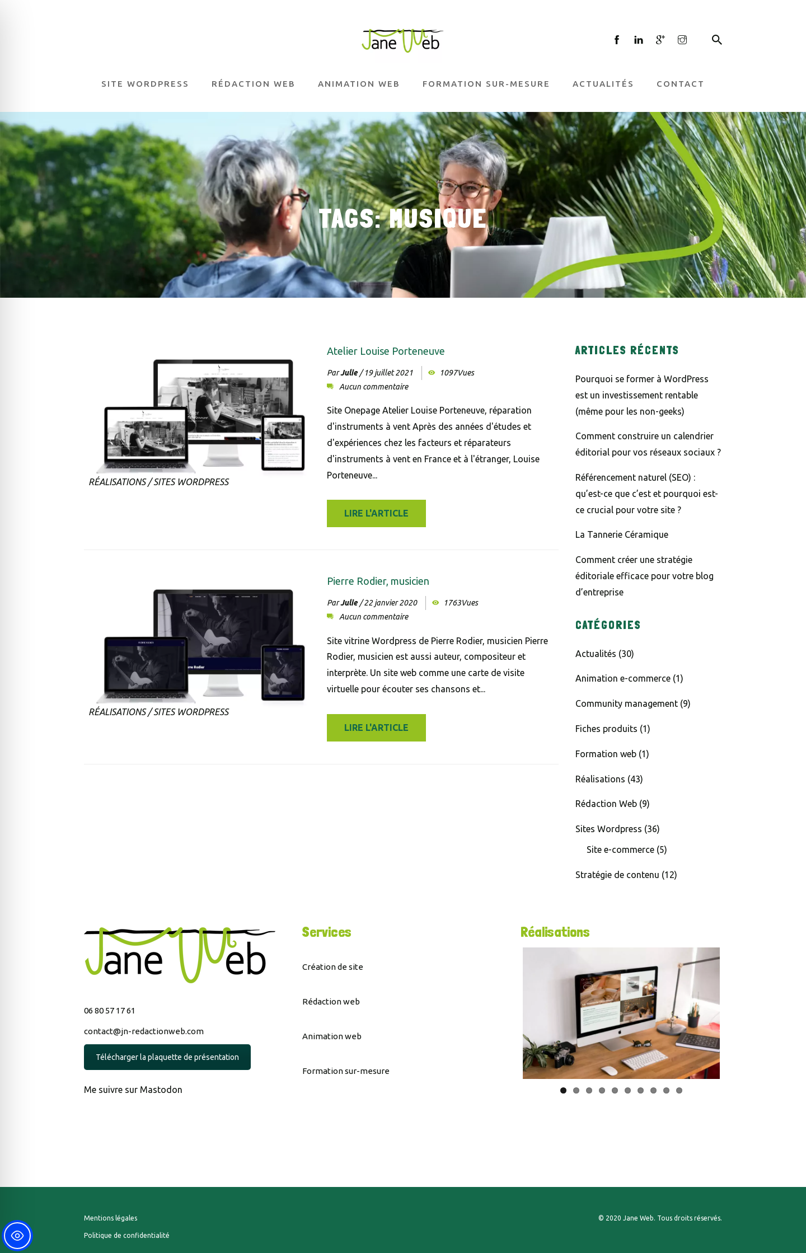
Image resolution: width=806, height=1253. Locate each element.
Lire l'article (376, 513)
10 (679, 1090)
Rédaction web (254, 83)
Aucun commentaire (373, 386)
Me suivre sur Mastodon (133, 1090)
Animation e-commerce (623, 678)
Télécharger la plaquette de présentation (167, 1057)
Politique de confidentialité (127, 1235)
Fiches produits (606, 729)
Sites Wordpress (190, 482)
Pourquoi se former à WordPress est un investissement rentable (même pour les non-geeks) (642, 395)
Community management (626, 703)
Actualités (603, 83)
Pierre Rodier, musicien (378, 580)
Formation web (605, 754)
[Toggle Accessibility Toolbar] (17, 1235)
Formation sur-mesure (486, 83)
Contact (681, 83)
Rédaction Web (606, 804)
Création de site (332, 967)
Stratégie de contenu (617, 875)
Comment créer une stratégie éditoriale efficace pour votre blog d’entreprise (644, 576)
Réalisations (117, 482)
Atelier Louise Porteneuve (386, 350)
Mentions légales (110, 1218)
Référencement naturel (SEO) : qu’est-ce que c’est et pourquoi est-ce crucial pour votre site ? (646, 493)
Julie (348, 372)
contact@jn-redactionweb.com (144, 1031)
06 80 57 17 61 (109, 1010)
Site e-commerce (620, 849)
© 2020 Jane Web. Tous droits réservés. (660, 1218)
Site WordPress (145, 83)
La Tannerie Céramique (621, 534)
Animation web (359, 83)
